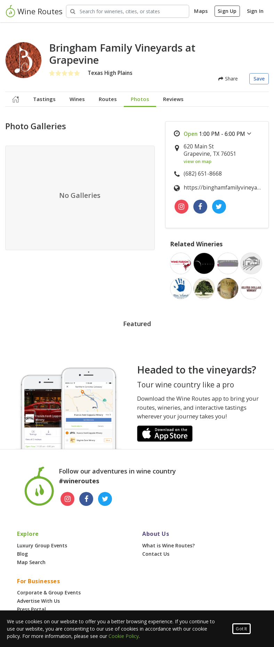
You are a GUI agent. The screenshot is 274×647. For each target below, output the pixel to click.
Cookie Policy (123, 636)
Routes (108, 98)
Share (228, 78)
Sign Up (227, 11)
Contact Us (155, 553)
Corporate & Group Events (49, 592)
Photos (140, 98)
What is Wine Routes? (168, 545)
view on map (197, 161)
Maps (201, 11)
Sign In (255, 11)
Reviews (173, 98)
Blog (22, 553)
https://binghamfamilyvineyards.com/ (222, 187)
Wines (77, 98)
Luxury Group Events (42, 545)
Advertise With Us (38, 601)
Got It (241, 629)
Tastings (44, 98)
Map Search (31, 562)
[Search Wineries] (127, 11)
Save (259, 78)
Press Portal (31, 609)
